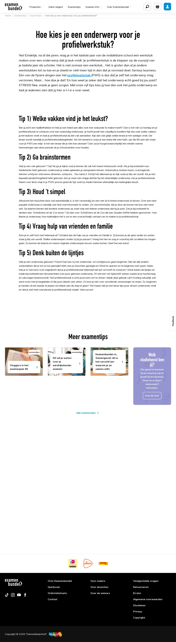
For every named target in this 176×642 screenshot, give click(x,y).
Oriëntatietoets (57, 593)
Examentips (74, 7)
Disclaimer (139, 605)
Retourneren (141, 587)
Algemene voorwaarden (147, 599)
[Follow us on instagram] (13, 595)
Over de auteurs (100, 593)
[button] (173, 321)
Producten (36, 7)
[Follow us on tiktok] (7, 595)
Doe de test (152, 510)
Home (8, 16)
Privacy (137, 611)
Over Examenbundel (119, 7)
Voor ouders (97, 580)
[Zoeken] (147, 6)
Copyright (139, 617)
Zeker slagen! (55, 7)
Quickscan (54, 587)
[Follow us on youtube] (19, 595)
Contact (52, 599)
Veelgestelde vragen (145, 580)
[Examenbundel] (13, 6)
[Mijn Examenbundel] (167, 6)
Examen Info (93, 7)
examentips (36, 16)
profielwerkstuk (79, 76)
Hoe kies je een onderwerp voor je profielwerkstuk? (71, 16)
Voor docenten (99, 587)
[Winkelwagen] (157, 6)
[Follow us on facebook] (25, 595)
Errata (137, 593)
